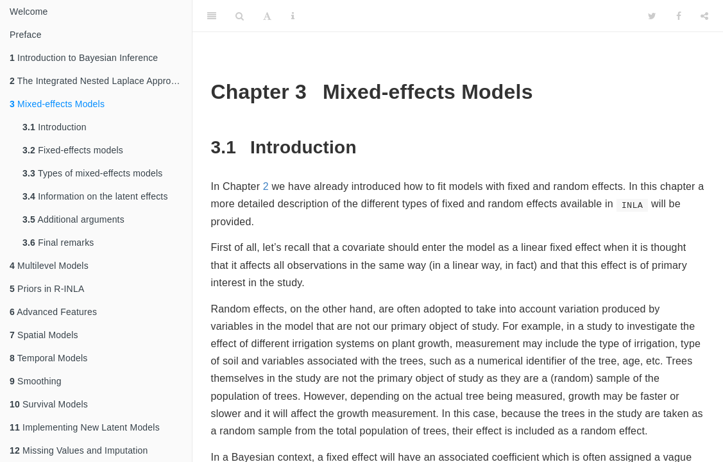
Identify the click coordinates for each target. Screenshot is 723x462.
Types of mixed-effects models (92, 173)
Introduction (54, 127)
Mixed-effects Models (57, 104)
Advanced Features (53, 312)
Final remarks (58, 242)
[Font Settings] (267, 16)
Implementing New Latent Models (85, 427)
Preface (26, 35)
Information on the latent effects (95, 196)
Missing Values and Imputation (79, 450)
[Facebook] (679, 16)
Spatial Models (44, 335)
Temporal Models (48, 358)
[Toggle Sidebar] (212, 16)
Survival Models (49, 404)
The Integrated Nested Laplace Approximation (101, 81)
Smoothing (36, 381)
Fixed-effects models (72, 150)
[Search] (239, 16)
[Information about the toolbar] (293, 16)
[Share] (704, 16)
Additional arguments (73, 219)
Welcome (29, 11)
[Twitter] (652, 16)
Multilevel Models (49, 266)
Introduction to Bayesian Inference (84, 58)
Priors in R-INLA (47, 289)
